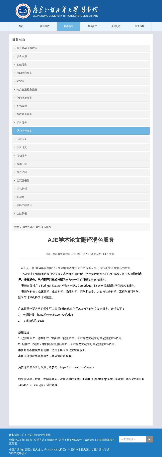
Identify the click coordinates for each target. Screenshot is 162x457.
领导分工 (14, 439)
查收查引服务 (23, 114)
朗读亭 (19, 197)
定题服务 (20, 139)
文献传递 (20, 65)
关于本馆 (139, 26)
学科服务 (20, 123)
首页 (21, 26)
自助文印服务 (23, 73)
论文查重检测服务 (25, 90)
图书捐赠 (20, 189)
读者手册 (20, 56)
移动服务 (20, 156)
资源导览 (44, 26)
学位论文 (20, 147)
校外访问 (20, 172)
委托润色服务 (23, 131)
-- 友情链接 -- (128, 439)
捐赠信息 (89, 439)
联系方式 (39, 439)
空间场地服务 (23, 98)
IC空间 (19, 81)
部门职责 (27, 439)
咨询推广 (92, 26)
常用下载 (20, 164)
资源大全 (52, 439)
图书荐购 (20, 106)
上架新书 (20, 214)
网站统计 (77, 439)
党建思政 (116, 26)
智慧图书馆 (22, 181)
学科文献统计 (23, 205)
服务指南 (68, 26)
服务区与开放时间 (25, 48)
